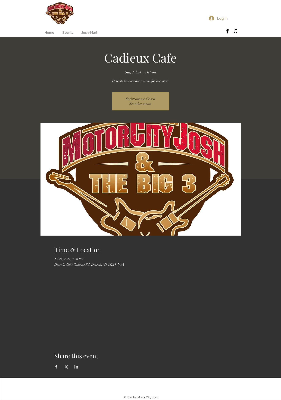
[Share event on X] (66, 367)
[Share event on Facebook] (56, 367)
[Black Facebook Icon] (227, 31)
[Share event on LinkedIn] (76, 367)
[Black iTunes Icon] (236, 31)
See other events (140, 104)
